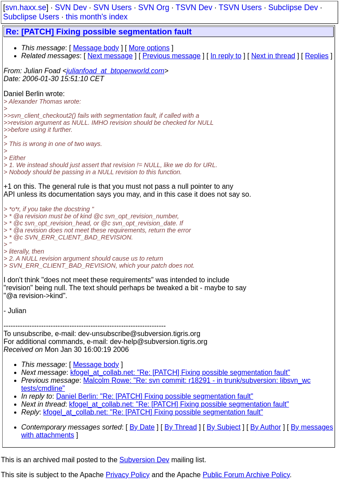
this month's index (97, 16)
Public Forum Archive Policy (246, 475)
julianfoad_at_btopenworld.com (115, 71)
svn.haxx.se (25, 7)
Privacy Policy (127, 475)
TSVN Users (240, 7)
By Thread (181, 427)
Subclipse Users (31, 16)
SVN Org (153, 7)
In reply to (226, 56)
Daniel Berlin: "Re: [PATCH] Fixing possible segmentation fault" (154, 396)
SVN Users (112, 7)
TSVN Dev (194, 7)
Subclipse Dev (293, 7)
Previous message (172, 56)
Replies (316, 56)
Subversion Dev (145, 460)
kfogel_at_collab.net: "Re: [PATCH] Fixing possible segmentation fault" (180, 372)
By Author (265, 427)
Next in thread (273, 56)
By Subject (223, 427)
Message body (96, 48)
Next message (109, 56)
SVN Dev (71, 7)
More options (149, 48)
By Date (141, 427)
